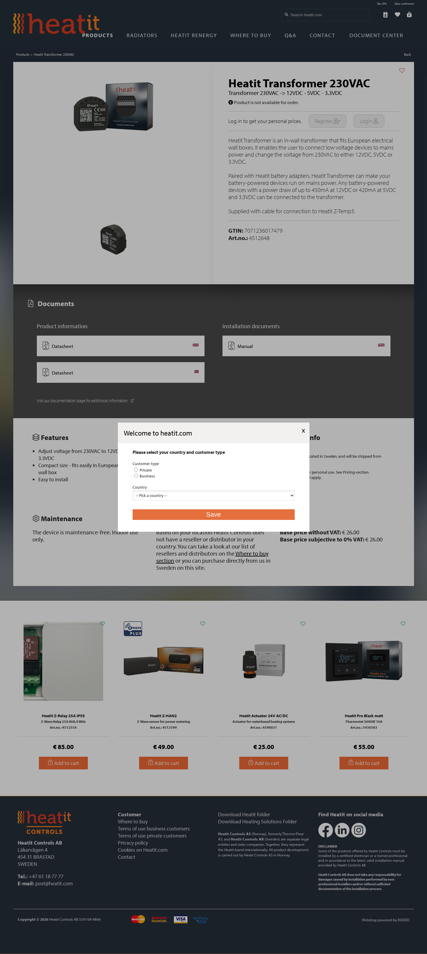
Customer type (146, 463)
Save (213, 514)
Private (143, 470)
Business (144, 476)
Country (140, 487)
